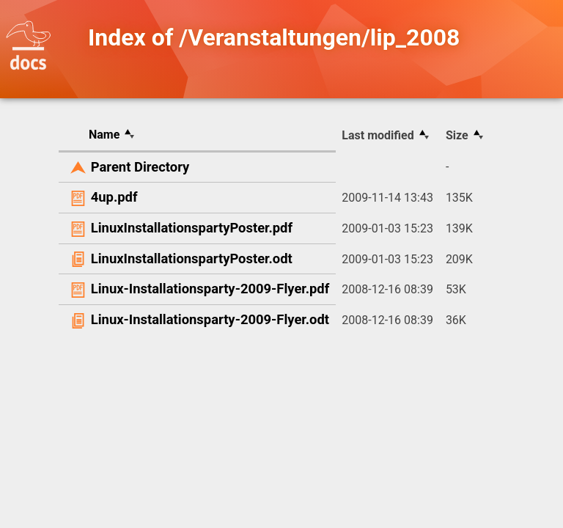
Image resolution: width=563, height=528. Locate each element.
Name (104, 135)
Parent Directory (140, 167)
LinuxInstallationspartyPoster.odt (191, 258)
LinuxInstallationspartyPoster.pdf (191, 227)
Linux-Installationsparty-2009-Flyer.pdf (210, 288)
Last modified (377, 135)
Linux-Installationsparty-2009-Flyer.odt (210, 319)
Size (457, 135)
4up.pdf (114, 197)
